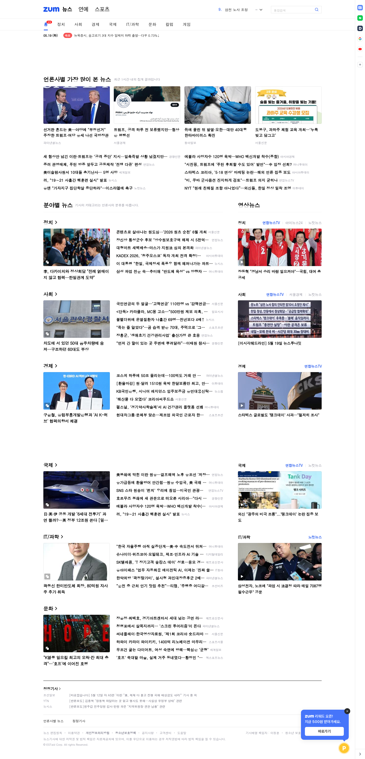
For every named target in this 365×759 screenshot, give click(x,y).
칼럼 (169, 24)
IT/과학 (132, 24)
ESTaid (50, 744)
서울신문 (261, 143)
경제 (96, 24)
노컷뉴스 (315, 222)
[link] (360, 7)
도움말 (181, 733)
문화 (152, 24)
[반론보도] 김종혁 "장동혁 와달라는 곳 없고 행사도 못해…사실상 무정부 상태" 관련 (125, 701)
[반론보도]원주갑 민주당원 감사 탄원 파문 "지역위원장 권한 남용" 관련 (117, 706)
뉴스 (67, 9)
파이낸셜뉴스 (52, 143)
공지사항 (148, 733)
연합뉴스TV (271, 222)
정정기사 (50, 688)
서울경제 (120, 143)
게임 (187, 24)
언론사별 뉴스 (53, 721)
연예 (83, 9)
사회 (78, 24)
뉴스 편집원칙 (52, 733)
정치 (61, 24)
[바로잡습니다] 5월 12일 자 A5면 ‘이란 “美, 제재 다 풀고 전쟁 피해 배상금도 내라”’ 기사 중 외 (133, 695)
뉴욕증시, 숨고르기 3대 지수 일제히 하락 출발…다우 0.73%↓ (117, 35)
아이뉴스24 (294, 222)
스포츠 (102, 9)
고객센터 (165, 733)
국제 (113, 24)
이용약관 (74, 733)
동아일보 (190, 143)
